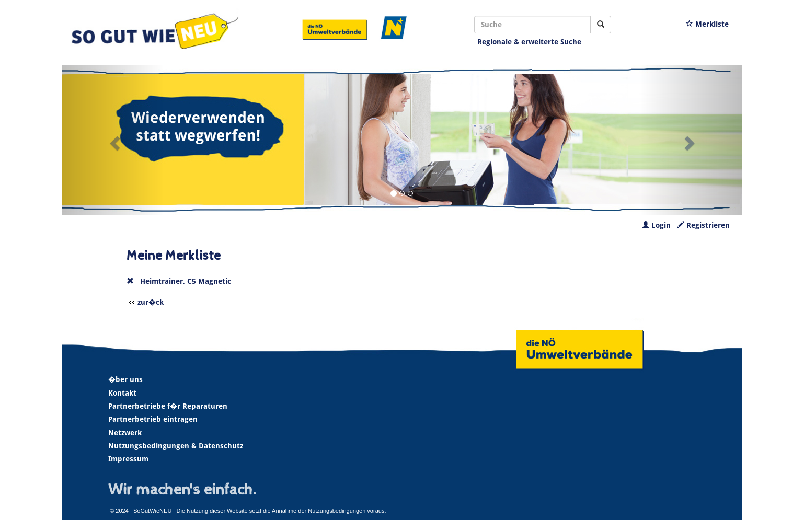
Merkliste (707, 24)
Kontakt (122, 393)
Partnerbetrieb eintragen (153, 419)
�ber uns (125, 379)
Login (656, 225)
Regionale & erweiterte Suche (529, 42)
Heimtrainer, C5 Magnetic (185, 281)
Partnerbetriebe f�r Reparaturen (167, 406)
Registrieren (703, 225)
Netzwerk (125, 433)
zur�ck (150, 302)
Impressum (128, 459)
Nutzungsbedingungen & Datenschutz (175, 446)
